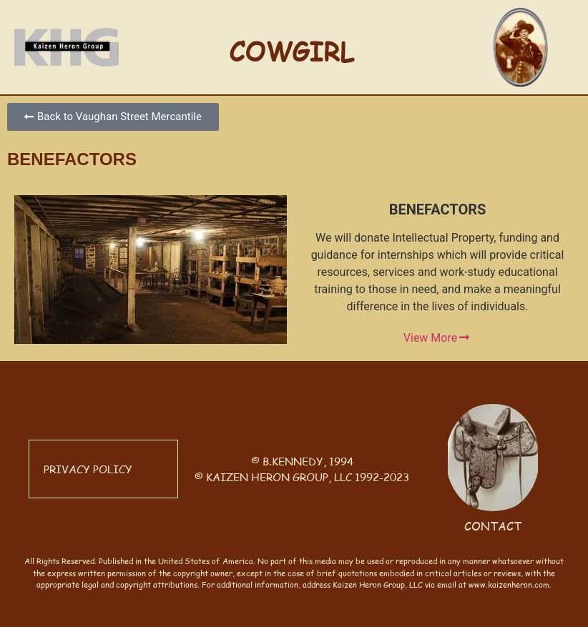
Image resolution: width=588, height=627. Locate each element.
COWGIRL (291, 51)
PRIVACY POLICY (88, 468)
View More (437, 338)
